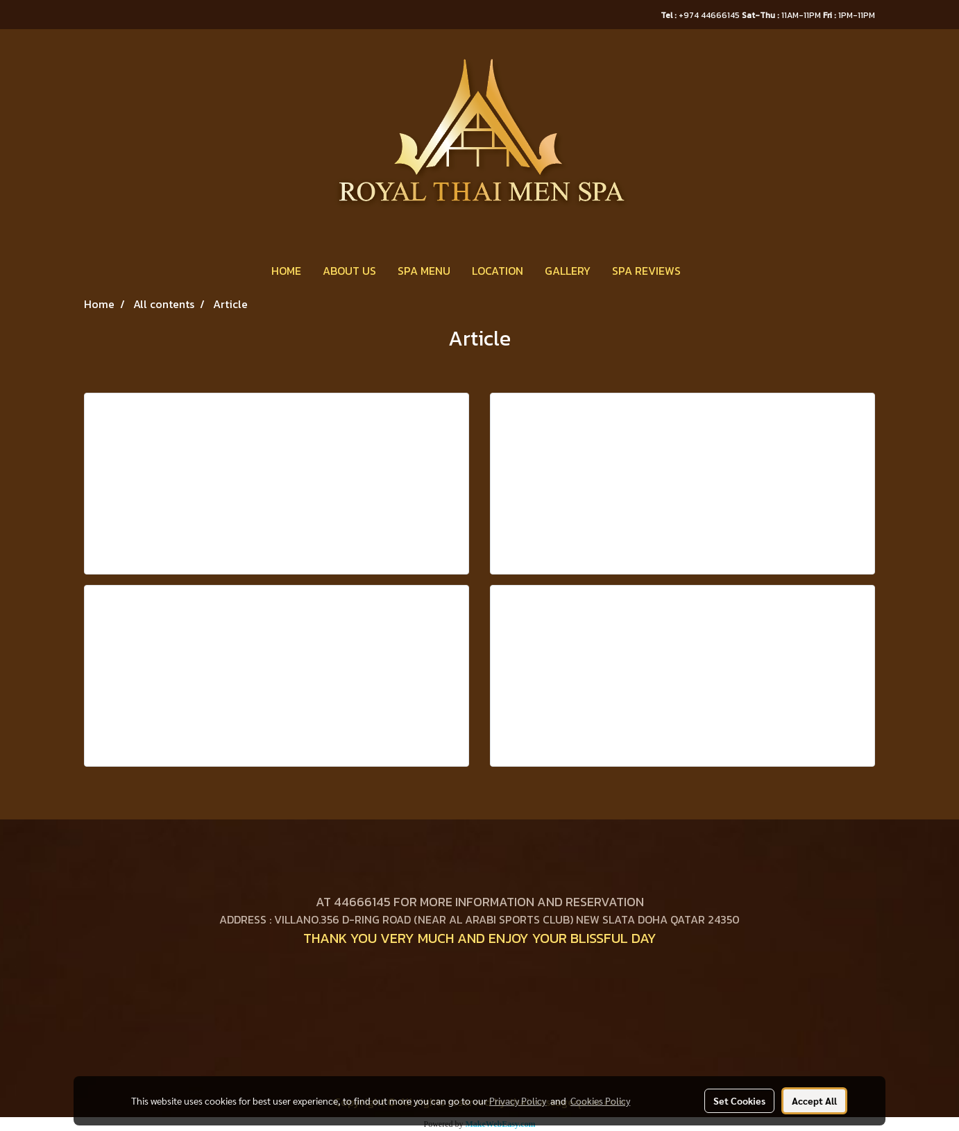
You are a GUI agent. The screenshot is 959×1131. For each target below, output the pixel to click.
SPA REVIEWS (646, 270)
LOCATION (497, 270)
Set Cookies (739, 1100)
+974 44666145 (701, 15)
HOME (286, 270)
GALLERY (568, 270)
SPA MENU (424, 270)
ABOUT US (349, 270)
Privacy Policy (517, 1100)
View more (303, 526)
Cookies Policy (600, 1100)
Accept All (814, 1100)
